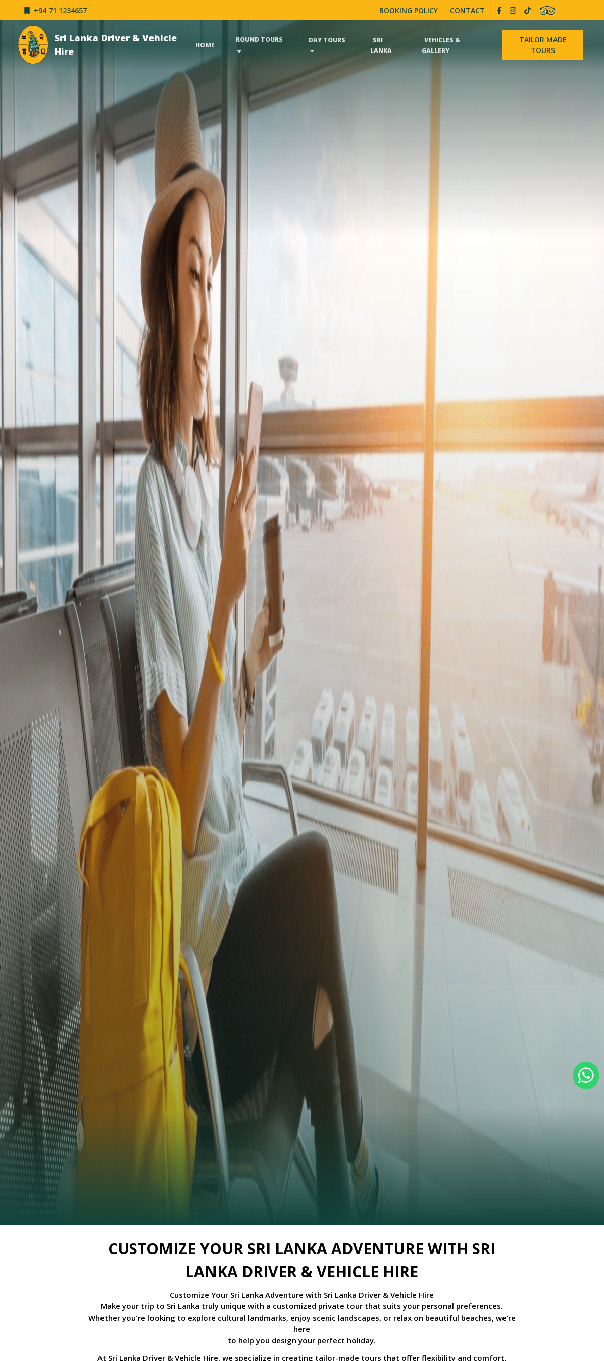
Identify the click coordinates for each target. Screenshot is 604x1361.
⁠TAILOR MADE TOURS (543, 45)
